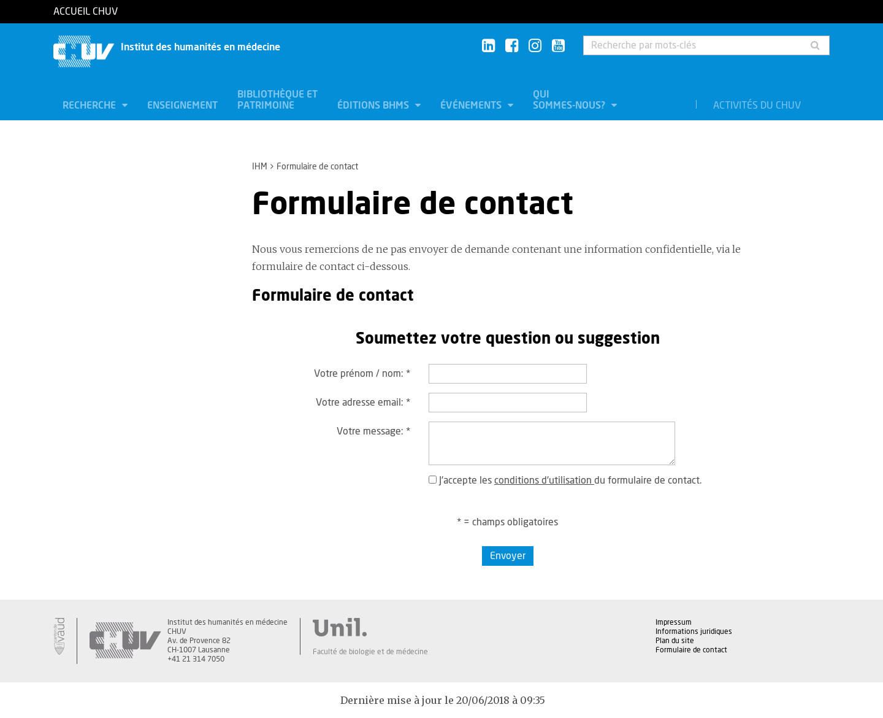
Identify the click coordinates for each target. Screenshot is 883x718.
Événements (472, 105)
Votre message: (373, 431)
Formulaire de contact (691, 650)
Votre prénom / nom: (362, 374)
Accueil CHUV (85, 12)
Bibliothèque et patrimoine (277, 100)
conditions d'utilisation (544, 480)
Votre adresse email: (363, 402)
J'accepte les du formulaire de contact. (565, 480)
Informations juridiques (694, 631)
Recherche (90, 105)
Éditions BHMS (374, 105)
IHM (259, 167)
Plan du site (675, 640)
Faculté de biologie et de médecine (370, 651)
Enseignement (182, 105)
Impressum (674, 622)
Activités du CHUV (757, 105)
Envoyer (508, 556)
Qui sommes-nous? (570, 100)
